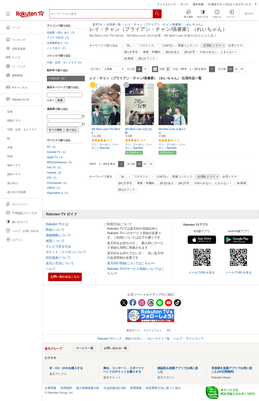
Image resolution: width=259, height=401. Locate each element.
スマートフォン (152, 330)
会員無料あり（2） (58, 42)
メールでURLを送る (202, 272)
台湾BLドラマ (212, 45)
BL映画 (129, 58)
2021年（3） (59, 78)
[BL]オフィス (146, 58)
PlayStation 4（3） (58, 193)
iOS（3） (52, 177)
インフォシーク (166, 4)
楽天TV (97, 24)
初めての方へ (134, 338)
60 (235, 69)
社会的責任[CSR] (115, 388)
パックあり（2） (57, 48)
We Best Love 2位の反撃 (138, 131)
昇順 (139, 69)
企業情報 (50, 388)
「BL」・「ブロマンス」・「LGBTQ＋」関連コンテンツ (161, 45)
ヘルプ (50, 269)
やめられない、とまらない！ (219, 52)
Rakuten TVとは (57, 224)
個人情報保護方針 (87, 388)
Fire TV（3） (55, 167)
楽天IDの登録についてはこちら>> (131, 263)
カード (184, 4)
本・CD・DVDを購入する (66, 368)
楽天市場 (198, 4)
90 (241, 69)
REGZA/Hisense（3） (60, 162)
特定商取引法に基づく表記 (163, 388)
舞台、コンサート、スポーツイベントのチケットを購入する (123, 369)
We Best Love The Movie (106, 131)
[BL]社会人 (173, 52)
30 (230, 69)
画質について (55, 241)
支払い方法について (60, 263)
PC (169, 330)
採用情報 (136, 388)
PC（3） (52, 147)
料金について (55, 229)
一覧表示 (155, 69)
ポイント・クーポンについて (66, 252)
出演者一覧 (113, 24)
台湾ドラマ (235, 45)
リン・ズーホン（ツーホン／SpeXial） (105, 146)
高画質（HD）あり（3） (61, 32)
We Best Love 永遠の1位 (172, 131)
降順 (145, 69)
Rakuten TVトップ (110, 338)
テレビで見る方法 (58, 246)
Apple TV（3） (56, 157)
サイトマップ (194, 338)
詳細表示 (169, 69)
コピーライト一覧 (158, 338)
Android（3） (55, 172)
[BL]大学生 (131, 52)
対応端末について (58, 257)
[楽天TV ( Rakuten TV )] (30, 15)
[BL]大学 (189, 52)
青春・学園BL (152, 52)
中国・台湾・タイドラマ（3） (65, 62)
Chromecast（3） (57, 183)
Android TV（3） (57, 152)
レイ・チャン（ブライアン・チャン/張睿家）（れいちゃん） (164, 24)
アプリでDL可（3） (59, 37)
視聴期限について (58, 235)
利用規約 (66, 388)
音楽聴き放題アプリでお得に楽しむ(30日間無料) (231, 369)
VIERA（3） (54, 187)
